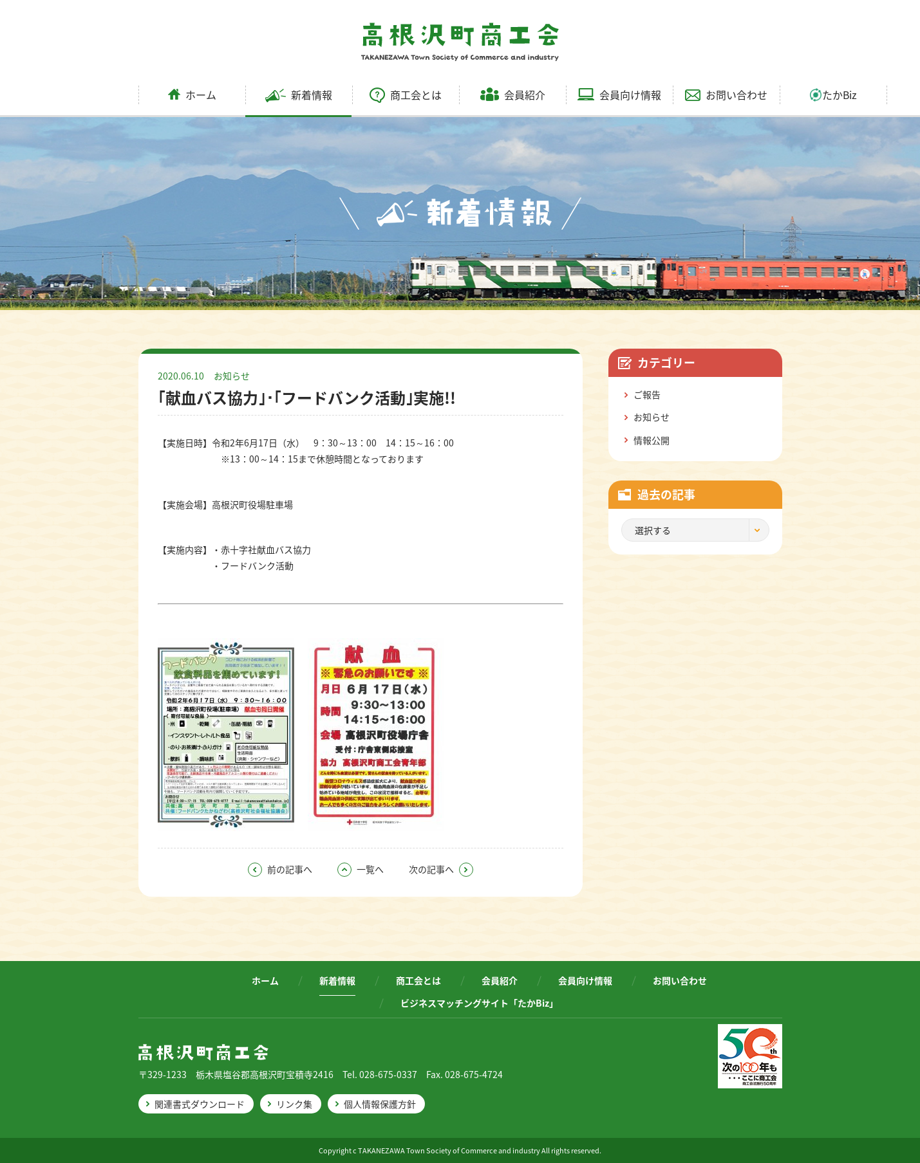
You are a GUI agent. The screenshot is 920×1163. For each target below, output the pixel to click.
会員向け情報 (619, 94)
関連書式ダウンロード (200, 1103)
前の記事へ (280, 869)
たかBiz (833, 94)
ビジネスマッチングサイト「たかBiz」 (479, 1002)
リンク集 (294, 1103)
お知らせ (232, 375)
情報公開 (652, 440)
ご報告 (647, 394)
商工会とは (406, 94)
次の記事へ (441, 869)
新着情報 (298, 94)
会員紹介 (512, 94)
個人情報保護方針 (380, 1103)
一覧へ (360, 869)
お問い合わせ (726, 94)
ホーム (192, 94)
